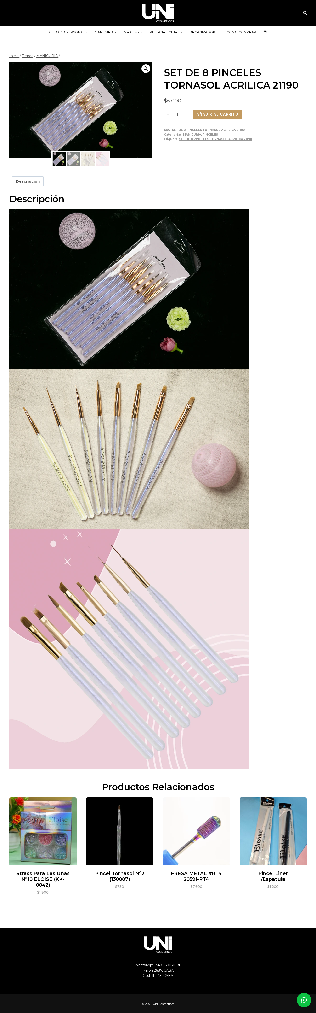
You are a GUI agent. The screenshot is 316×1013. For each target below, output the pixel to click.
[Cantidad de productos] (177, 114)
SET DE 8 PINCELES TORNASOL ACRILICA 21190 (215, 139)
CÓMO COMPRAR (241, 32)
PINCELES (210, 134)
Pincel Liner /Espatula (273, 875)
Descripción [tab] (28, 180)
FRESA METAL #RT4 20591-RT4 (196, 875)
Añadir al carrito (217, 114)
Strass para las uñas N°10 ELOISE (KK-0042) (43, 878)
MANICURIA (192, 134)
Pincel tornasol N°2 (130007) (119, 875)
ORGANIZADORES (204, 32)
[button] (305, 13)
